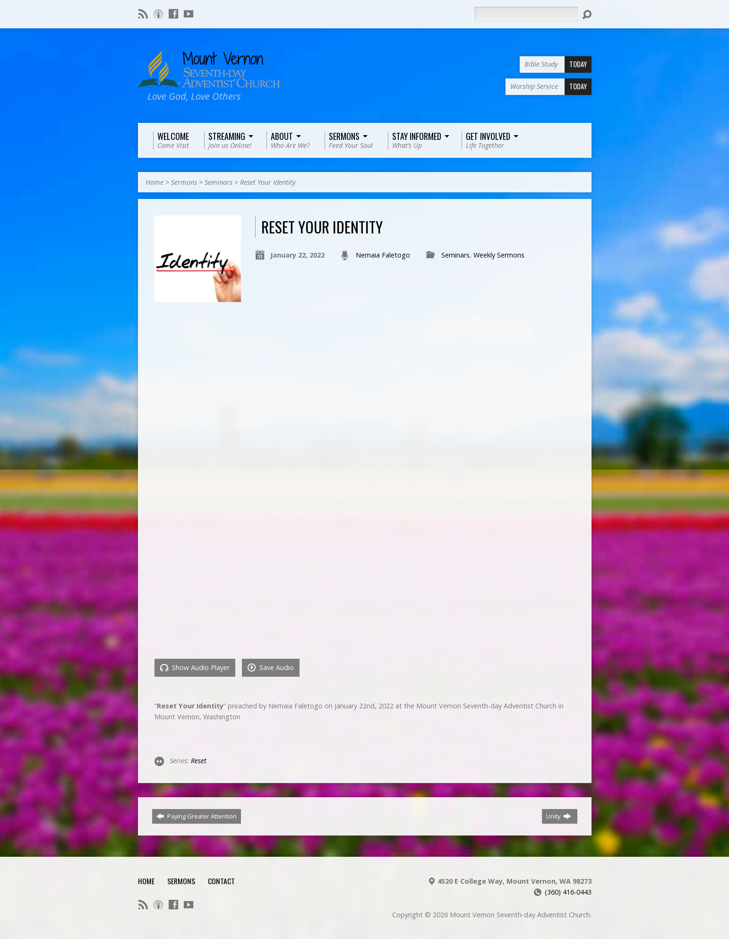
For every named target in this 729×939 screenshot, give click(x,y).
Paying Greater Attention (196, 816)
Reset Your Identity (268, 182)
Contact (221, 881)
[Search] (526, 14)
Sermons (184, 182)
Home (154, 182)
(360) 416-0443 (568, 891)
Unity (558, 816)
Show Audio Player (195, 667)
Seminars (218, 182)
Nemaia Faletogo (383, 254)
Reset (198, 760)
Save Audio (271, 667)
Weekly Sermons (498, 254)
